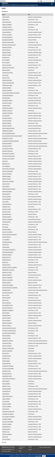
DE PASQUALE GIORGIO (7, 148)
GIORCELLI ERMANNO (7, 219)
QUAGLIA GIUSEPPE (6, 345)
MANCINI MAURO (6, 265)
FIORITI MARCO (5, 186)
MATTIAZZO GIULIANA (7, 292)
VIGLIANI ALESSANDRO (7, 421)
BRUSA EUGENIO (6, 70)
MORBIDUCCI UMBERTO (7, 310)
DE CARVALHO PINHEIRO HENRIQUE (10, 141)
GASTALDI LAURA (6, 211)
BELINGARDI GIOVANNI (7, 39)
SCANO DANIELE (6, 361)
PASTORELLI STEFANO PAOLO (9, 330)
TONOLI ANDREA (6, 399)
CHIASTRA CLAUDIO (7, 103)
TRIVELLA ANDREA (6, 406)
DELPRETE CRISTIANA (7, 151)
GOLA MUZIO (5, 227)
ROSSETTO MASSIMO (7, 351)
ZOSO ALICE (5, 436)
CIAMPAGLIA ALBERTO (7, 108)
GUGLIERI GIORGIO (6, 229)
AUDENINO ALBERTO (7, 27)
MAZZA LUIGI (5, 300)
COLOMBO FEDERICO (7, 118)
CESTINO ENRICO (6, 98)
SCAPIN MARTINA (6, 363)
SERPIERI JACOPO (6, 371)
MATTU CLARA (5, 295)
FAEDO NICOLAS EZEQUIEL (8, 168)
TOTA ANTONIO (5, 401)
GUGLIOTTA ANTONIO (7, 232)
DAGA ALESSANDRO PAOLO (8, 133)
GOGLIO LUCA (5, 224)
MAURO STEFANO (6, 297)
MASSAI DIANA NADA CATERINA (9, 287)
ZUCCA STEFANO (6, 439)
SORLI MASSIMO (6, 383)
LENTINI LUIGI (5, 244)
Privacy (30, 447)
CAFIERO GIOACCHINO (7, 72)
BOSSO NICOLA (5, 57)
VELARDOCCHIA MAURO (8, 414)
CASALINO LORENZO (7, 90)
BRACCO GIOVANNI (6, 65)
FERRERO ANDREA (6, 176)
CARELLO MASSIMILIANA (8, 82)
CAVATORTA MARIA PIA (7, 95)
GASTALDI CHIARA (6, 209)
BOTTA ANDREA (6, 60)
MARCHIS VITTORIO (7, 272)
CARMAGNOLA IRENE (7, 85)
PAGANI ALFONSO (6, 318)
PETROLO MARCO (6, 338)
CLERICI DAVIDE (6, 115)
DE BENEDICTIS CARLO (7, 138)
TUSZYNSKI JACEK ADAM (8, 411)
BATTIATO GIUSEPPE (7, 34)
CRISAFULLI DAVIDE (6, 125)
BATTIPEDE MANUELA (7, 37)
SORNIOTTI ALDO (6, 386)
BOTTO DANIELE (6, 62)
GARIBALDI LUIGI (6, 206)
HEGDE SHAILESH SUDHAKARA (9, 234)
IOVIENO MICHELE (6, 237)
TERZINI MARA (5, 394)
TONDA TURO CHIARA (7, 396)
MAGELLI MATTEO (6, 257)
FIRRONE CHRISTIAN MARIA (8, 189)
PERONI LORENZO (6, 335)
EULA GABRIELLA (6, 166)
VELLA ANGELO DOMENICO (8, 416)
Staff (20, 451)
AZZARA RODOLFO (6, 32)
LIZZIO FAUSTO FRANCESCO (8, 249)
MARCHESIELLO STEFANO (8, 270)
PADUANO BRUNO (6, 315)
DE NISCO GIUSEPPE (7, 146)
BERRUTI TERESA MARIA (8, 42)
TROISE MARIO (5, 409)
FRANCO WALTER (6, 194)
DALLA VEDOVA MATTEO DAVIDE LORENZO (12, 136)
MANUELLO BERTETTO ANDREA (9, 267)
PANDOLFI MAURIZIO (7, 323)
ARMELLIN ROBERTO (7, 24)
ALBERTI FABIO (5, 17)
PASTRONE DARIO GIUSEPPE (8, 333)
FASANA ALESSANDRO (7, 171)
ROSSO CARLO (5, 353)
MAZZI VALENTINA (6, 302)
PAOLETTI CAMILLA (6, 325)
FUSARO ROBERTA (6, 199)
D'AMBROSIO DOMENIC (7, 131)
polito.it (3, 1)
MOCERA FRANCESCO (7, 308)
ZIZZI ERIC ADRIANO (7, 434)
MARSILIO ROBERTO (7, 275)
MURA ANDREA (5, 313)
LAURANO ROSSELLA (7, 242)
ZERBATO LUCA (5, 431)
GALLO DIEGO (5, 201)
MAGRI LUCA (5, 262)
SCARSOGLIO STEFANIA (7, 366)
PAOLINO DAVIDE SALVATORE (9, 328)
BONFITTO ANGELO (6, 55)
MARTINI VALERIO (6, 282)
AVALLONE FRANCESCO (7, 29)
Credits (30, 449)
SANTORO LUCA (6, 358)
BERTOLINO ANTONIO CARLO (9, 45)
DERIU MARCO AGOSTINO (8, 153)
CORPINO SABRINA (6, 123)
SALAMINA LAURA (6, 356)
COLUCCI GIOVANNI (6, 120)
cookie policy (38, 456)
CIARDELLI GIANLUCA (7, 110)
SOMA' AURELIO (6, 381)
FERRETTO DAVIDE (6, 179)
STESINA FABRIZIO (6, 388)
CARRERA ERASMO (6, 88)
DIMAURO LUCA (6, 163)
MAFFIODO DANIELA (7, 254)
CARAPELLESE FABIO (7, 80)
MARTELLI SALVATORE (7, 280)
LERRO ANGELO (5, 247)
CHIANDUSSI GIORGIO (7, 100)
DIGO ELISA (5, 161)
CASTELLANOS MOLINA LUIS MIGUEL (10, 93)
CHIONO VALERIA (6, 105)
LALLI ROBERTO (6, 239)
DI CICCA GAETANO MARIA (8, 156)
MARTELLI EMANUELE (7, 277)
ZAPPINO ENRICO (6, 429)
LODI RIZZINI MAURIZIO (7, 252)
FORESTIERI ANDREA (7, 191)
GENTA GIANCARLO (6, 214)
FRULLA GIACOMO (6, 196)
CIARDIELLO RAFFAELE (7, 113)
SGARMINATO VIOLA (7, 376)
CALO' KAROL (5, 75)
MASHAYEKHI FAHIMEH (7, 285)
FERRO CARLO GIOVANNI (8, 181)
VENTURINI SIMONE (6, 419)
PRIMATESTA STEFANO (7, 340)
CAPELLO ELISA (6, 77)
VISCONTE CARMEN (6, 424)
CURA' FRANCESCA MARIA (8, 128)
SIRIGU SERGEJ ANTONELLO (8, 378)
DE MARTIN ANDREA (7, 143)
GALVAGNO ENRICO (6, 204)
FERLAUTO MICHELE (7, 173)
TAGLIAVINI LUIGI (6, 391)
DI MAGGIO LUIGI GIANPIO (8, 158)
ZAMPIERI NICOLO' (6, 426)
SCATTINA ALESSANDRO (8, 368)
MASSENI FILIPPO (6, 290)
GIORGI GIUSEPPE (6, 222)
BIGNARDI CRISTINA (7, 47)
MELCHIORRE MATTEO (7, 305)
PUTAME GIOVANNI (6, 343)
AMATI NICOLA (5, 19)
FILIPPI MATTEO (6, 184)
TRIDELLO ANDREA (6, 404)
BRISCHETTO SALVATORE (8, 67)
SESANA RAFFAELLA (7, 373)
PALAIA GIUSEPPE (6, 320)
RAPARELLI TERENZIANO (8, 348)
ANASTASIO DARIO (6, 22)
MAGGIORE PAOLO (6, 259)
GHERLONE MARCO (6, 216)
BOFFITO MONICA (6, 50)
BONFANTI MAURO (6, 52)
